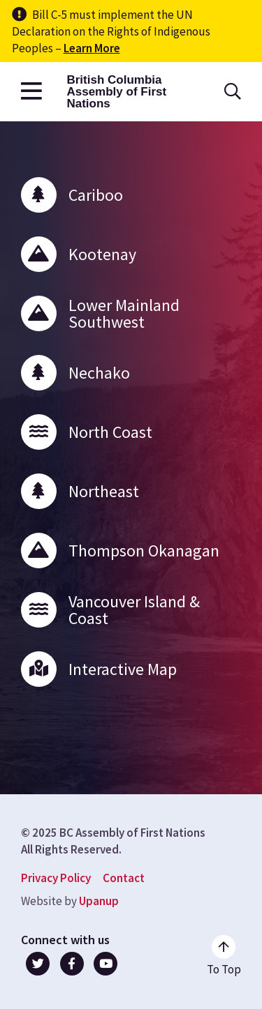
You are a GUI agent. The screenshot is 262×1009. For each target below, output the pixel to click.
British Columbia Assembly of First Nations (116, 91)
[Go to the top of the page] (224, 956)
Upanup (99, 901)
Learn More (92, 48)
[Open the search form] (232, 92)
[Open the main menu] (31, 91)
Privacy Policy (56, 878)
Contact (124, 878)
